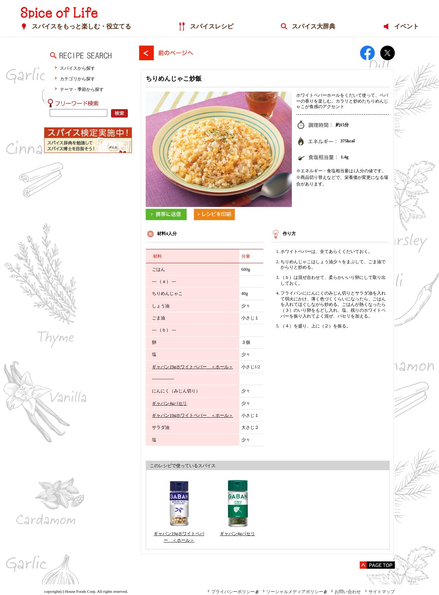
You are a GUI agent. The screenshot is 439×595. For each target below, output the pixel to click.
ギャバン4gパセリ (169, 403)
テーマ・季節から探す (82, 89)
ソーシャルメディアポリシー (293, 591)
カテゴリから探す (77, 78)
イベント (406, 26)
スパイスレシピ (211, 26)
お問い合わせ (346, 591)
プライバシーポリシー (231, 591)
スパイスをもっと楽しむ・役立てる (81, 26)
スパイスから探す (77, 68)
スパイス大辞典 (313, 26)
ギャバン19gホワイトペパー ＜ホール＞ (192, 366)
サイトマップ (380, 591)
